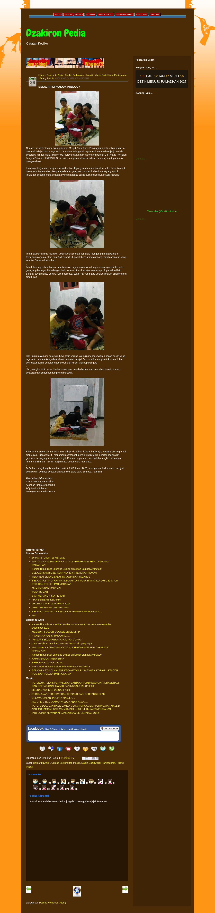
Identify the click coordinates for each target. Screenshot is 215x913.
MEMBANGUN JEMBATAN (46, 588)
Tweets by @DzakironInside (162, 211)
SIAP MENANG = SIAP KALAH (48, 595)
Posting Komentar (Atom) (52, 902)
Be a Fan (109, 728)
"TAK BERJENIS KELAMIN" (46, 599)
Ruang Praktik (47, 78)
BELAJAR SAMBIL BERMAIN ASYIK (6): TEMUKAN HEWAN (64, 572)
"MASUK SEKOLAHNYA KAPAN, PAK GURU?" (57, 639)
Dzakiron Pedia (56, 33)
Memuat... (141, 158)
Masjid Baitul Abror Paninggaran (111, 75)
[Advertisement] (76, 520)
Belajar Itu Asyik (55, 75)
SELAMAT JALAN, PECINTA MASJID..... (53, 698)
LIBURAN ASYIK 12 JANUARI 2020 (51, 603)
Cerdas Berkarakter (74, 75)
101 (34, 615)
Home (41, 75)
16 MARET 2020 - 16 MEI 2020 (48, 557)
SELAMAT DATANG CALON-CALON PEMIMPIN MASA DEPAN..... (67, 611)
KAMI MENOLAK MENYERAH (48, 658)
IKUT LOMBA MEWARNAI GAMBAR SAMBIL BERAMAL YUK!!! (66, 713)
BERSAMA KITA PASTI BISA (47, 662)
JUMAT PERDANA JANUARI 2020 (50, 607)
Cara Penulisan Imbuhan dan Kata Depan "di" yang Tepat (62, 643)
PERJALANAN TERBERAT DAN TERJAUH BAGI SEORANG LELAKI (68, 694)
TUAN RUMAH (40, 591)
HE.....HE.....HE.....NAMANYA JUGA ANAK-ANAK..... (60, 701)
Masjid (89, 75)
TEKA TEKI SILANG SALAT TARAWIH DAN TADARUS (61, 576)
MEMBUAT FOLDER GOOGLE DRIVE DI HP (56, 631)
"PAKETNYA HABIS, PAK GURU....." (51, 635)
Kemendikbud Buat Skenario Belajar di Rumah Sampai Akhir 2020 (67, 569)
